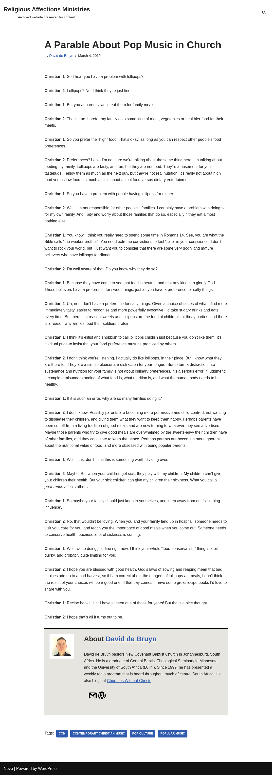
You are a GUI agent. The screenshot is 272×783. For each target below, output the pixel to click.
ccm (62, 741)
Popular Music (173, 741)
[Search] (264, 12)
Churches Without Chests (129, 689)
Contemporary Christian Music (99, 741)
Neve (8, 777)
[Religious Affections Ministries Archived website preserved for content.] (47, 12)
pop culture (143, 741)
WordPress (47, 777)
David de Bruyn (61, 56)
